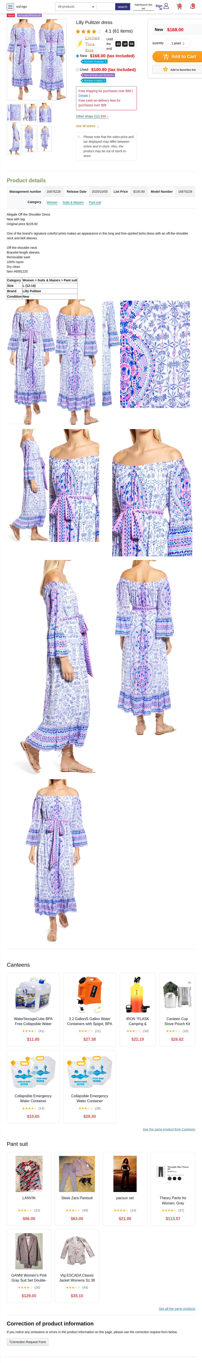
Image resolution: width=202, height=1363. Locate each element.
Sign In (159, 7)
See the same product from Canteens (169, 1129)
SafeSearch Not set (143, 6)
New (107, 58)
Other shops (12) (92, 116)
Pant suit (95, 202)
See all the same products (177, 1309)
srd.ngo (21, 6)
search (122, 7)
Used (108, 74)
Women (52, 202)
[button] (192, 6)
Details (83, 95)
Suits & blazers (73, 202)
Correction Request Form (27, 1341)
